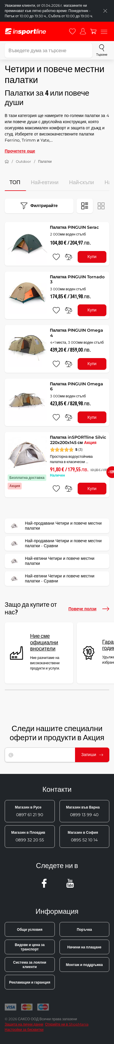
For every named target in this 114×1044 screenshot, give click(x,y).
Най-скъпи (81, 182)
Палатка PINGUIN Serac (74, 227)
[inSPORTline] (25, 31)
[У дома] (7, 161)
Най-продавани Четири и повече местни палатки (55, 526)
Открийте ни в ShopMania (67, 1024)
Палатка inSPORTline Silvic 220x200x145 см (78, 440)
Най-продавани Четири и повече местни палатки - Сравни (55, 543)
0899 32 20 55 (28, 836)
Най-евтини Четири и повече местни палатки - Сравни (51, 578)
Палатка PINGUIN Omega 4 (76, 333)
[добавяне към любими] (56, 257)
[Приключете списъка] (105, 11)
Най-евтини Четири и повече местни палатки (51, 561)
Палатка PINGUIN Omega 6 (76, 386)
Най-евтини (45, 182)
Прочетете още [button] (20, 151)
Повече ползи (88, 608)
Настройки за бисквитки (24, 1029)
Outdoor (23, 161)
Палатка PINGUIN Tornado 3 (77, 279)
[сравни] (68, 257)
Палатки (45, 161)
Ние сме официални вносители (44, 642)
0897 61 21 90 (29, 811)
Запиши (92, 754)
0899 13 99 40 (83, 811)
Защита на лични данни (24, 1024)
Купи (92, 256)
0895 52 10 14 (83, 836)
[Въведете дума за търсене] (48, 50)
